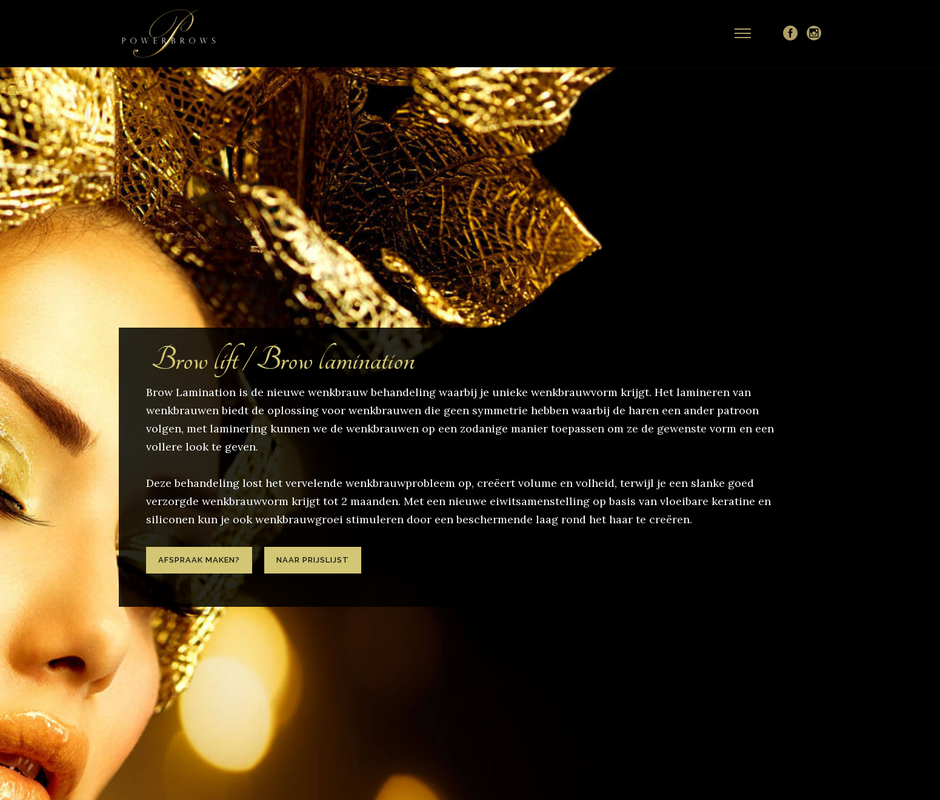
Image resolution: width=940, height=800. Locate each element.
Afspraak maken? (199, 559)
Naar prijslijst (312, 559)
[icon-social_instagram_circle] (814, 33)
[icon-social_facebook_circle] (790, 33)
